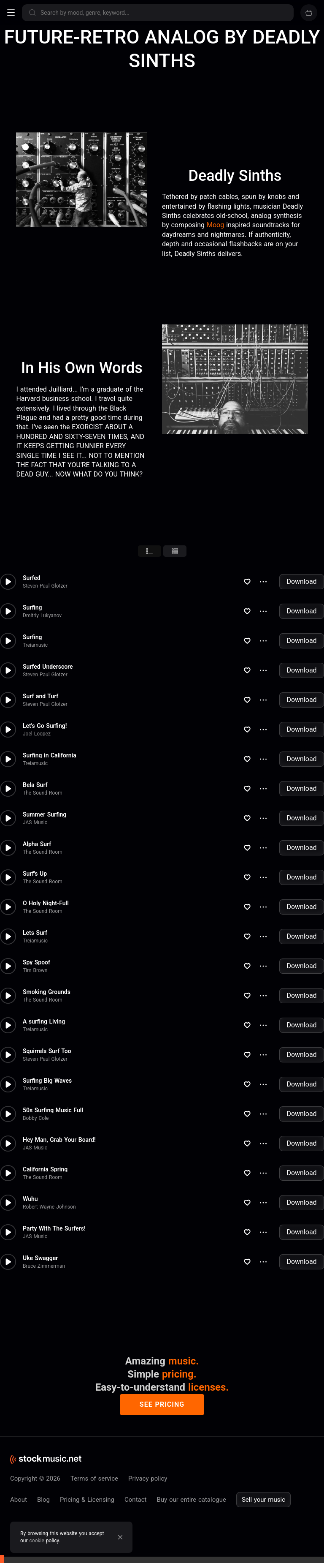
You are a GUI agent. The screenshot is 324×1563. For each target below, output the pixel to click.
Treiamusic (35, 645)
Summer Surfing (44, 814)
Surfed (31, 578)
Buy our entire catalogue (191, 1499)
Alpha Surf (37, 844)
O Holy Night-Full (46, 903)
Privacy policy (147, 1478)
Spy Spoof (36, 962)
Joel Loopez (37, 733)
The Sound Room (42, 792)
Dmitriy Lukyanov (42, 615)
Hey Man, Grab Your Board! (59, 1140)
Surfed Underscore (48, 667)
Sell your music (263, 1499)
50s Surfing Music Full (53, 1110)
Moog (215, 225)
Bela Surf (35, 785)
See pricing (162, 1404)
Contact (135, 1499)
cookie (37, 1541)
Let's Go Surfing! (45, 726)
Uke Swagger (40, 1258)
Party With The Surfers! (54, 1228)
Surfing (32, 607)
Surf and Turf (40, 696)
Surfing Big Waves (47, 1081)
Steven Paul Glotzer (45, 585)
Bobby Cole (36, 1118)
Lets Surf (35, 933)
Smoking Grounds (46, 992)
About (18, 1499)
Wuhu (30, 1199)
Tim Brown (35, 970)
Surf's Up (35, 874)
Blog (43, 1499)
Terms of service (94, 1478)
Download (301, 581)
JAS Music (35, 822)
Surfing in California (49, 755)
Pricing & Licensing (87, 1499)
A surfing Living (44, 1021)
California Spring (45, 1169)
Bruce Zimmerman (44, 1266)
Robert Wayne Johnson (49, 1206)
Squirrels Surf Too (47, 1051)
